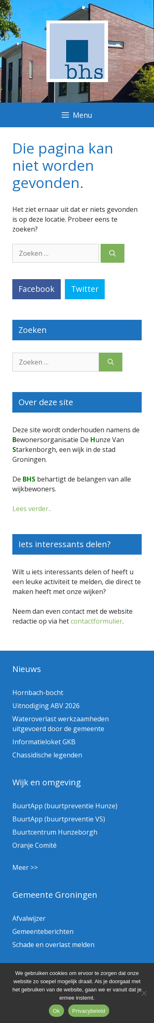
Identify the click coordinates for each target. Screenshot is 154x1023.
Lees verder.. (31, 508)
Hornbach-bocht (37, 692)
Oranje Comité (34, 845)
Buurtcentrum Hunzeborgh (54, 832)
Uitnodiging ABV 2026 (46, 705)
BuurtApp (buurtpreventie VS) (58, 818)
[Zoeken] (112, 253)
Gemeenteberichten (43, 931)
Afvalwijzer (29, 918)
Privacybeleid (89, 1011)
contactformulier (96, 621)
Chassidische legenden (47, 754)
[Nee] (144, 993)
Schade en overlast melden (53, 944)
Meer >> (25, 867)
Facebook (36, 288)
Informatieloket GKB (44, 741)
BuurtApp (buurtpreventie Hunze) (64, 805)
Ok (56, 1011)
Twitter (85, 288)
